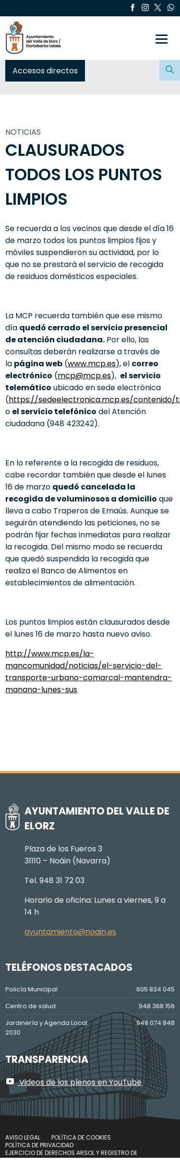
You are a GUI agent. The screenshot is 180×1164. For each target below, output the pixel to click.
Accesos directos (45, 70)
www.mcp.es (92, 363)
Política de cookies (81, 1137)
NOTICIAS (23, 132)
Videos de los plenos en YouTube (73, 1082)
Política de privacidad (39, 1145)
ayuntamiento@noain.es (70, 931)
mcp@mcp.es (84, 375)
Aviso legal (22, 1137)
